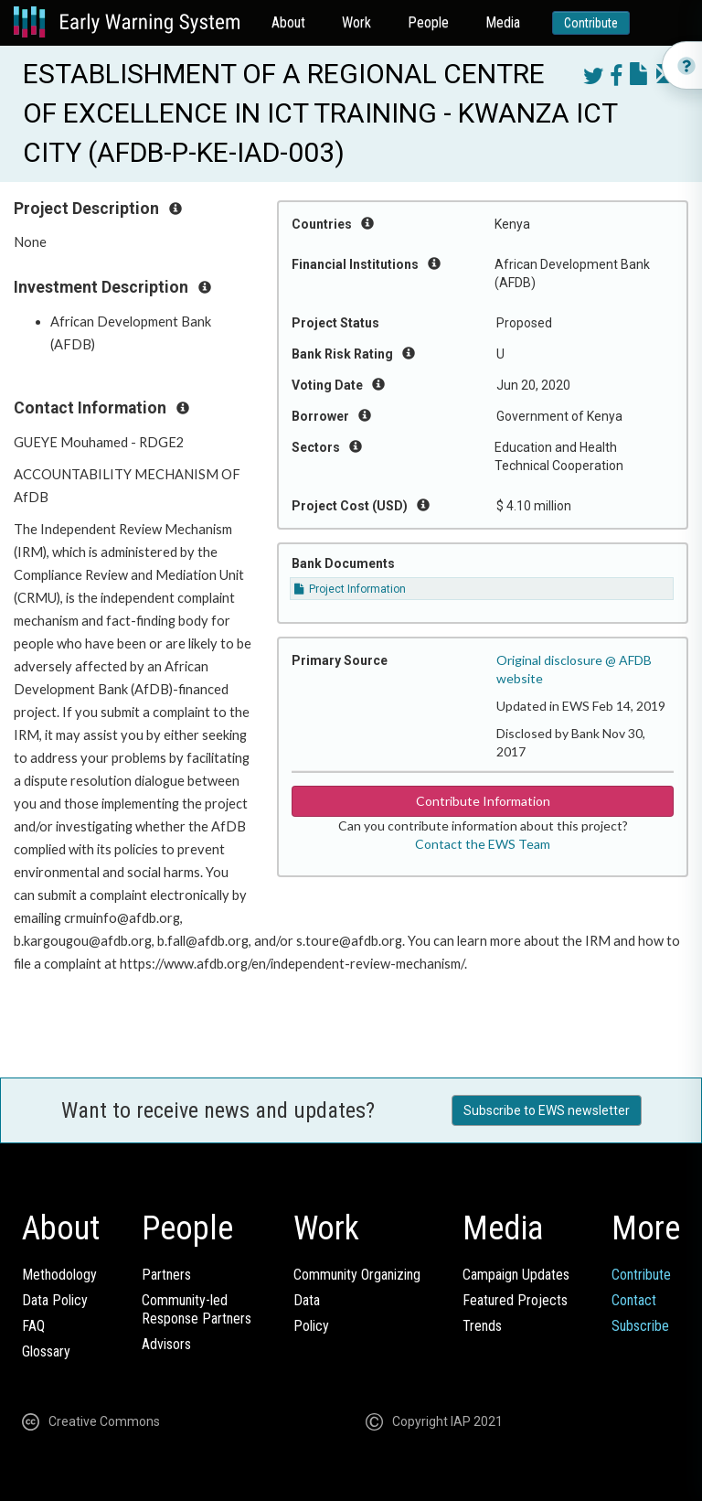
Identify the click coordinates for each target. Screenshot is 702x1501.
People (428, 22)
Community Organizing (356, 1274)
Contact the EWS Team (482, 844)
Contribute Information (483, 801)
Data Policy (55, 1300)
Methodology (59, 1274)
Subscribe (640, 1326)
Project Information (350, 589)
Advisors (166, 1344)
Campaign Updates (516, 1274)
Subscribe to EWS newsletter (546, 1110)
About (288, 22)
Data (306, 1300)
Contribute (591, 23)
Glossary (46, 1351)
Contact (634, 1300)
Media (502, 22)
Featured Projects (515, 1300)
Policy (311, 1326)
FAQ (33, 1326)
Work (356, 22)
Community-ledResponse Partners (196, 1309)
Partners (166, 1274)
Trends (482, 1326)
